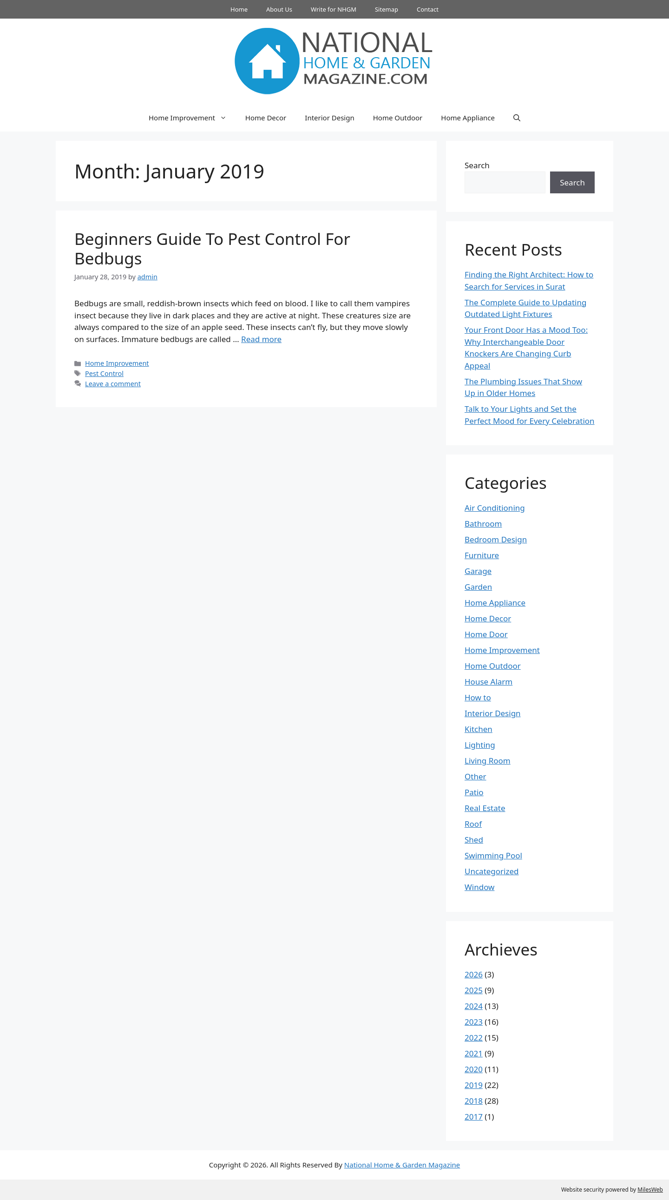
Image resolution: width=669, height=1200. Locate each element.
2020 (474, 1069)
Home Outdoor (398, 117)
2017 (474, 1116)
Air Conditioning (495, 507)
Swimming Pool (493, 855)
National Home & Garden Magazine (402, 1164)
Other (475, 776)
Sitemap (386, 9)
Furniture (482, 555)
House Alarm (488, 681)
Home (239, 9)
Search (477, 165)
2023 (474, 1021)
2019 (474, 1085)
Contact (428, 9)
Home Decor (265, 117)
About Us (279, 9)
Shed (474, 839)
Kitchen (478, 729)
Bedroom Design (496, 539)
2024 (474, 1006)
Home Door (486, 634)
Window (479, 887)
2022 (474, 1037)
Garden (478, 586)
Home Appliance (468, 117)
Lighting (480, 744)
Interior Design (329, 117)
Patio (474, 792)
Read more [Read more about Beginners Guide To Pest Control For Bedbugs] (261, 339)
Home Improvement (192, 118)
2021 (474, 1053)
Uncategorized (492, 871)
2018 (474, 1100)
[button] (517, 118)
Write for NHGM (333, 9)
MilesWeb (650, 1189)
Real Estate (485, 808)
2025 (474, 990)
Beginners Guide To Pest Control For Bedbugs (212, 248)
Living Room (488, 760)
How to (478, 697)
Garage (478, 571)
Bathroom (483, 523)
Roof (473, 823)
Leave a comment (113, 383)
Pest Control (104, 373)
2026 (474, 974)
